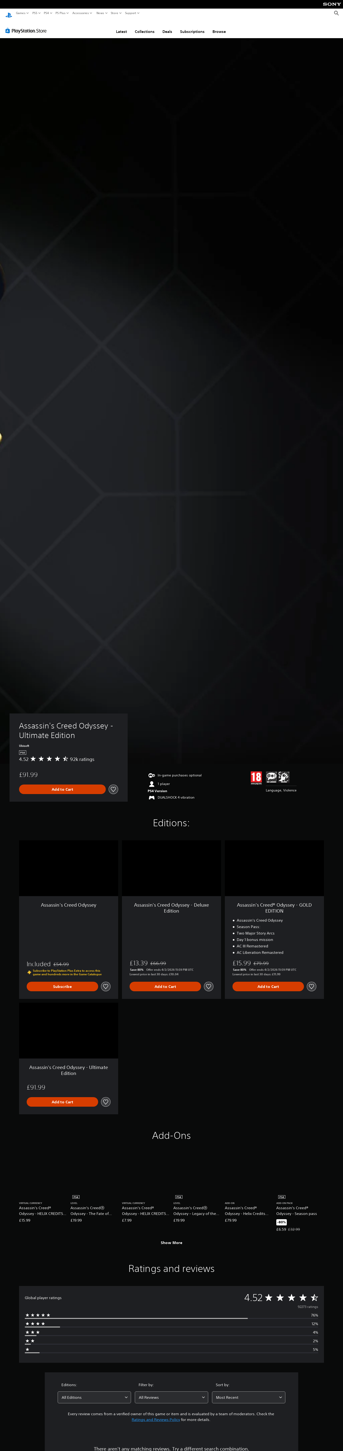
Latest (121, 27)
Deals (167, 27)
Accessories (80, 13)
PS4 (46, 13)
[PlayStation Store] (27, 26)
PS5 (34, 13)
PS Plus (60, 13)
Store (114, 13)
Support (130, 13)
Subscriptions (192, 27)
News (100, 13)
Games (20, 13)
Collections (145, 27)
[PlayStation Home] (9, 13)
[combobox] (94, 1393)
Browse (219, 27)
